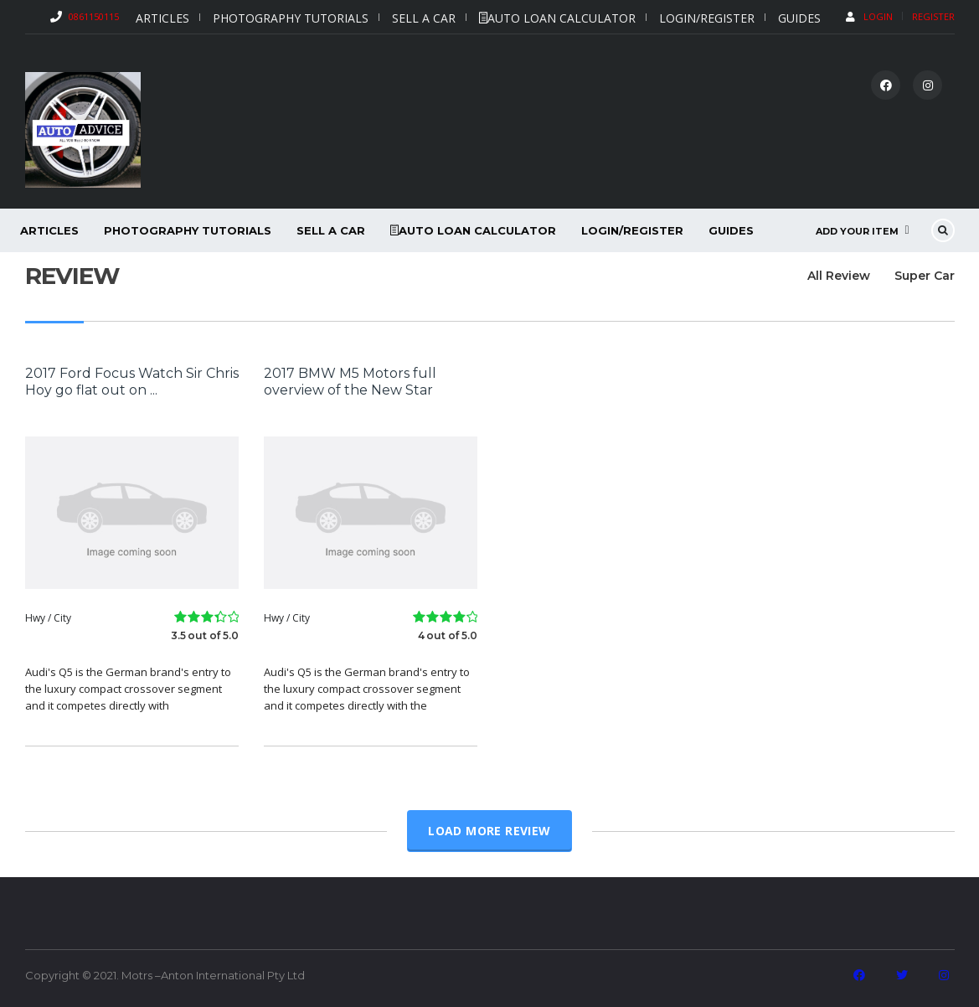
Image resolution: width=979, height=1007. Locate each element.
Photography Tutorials (290, 18)
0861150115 (94, 16)
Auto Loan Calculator (557, 18)
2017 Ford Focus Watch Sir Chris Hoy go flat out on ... (132, 381)
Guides (799, 18)
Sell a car (424, 18)
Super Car (924, 275)
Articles (162, 18)
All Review (832, 275)
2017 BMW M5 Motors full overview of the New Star (350, 381)
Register (933, 16)
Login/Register (707, 18)
